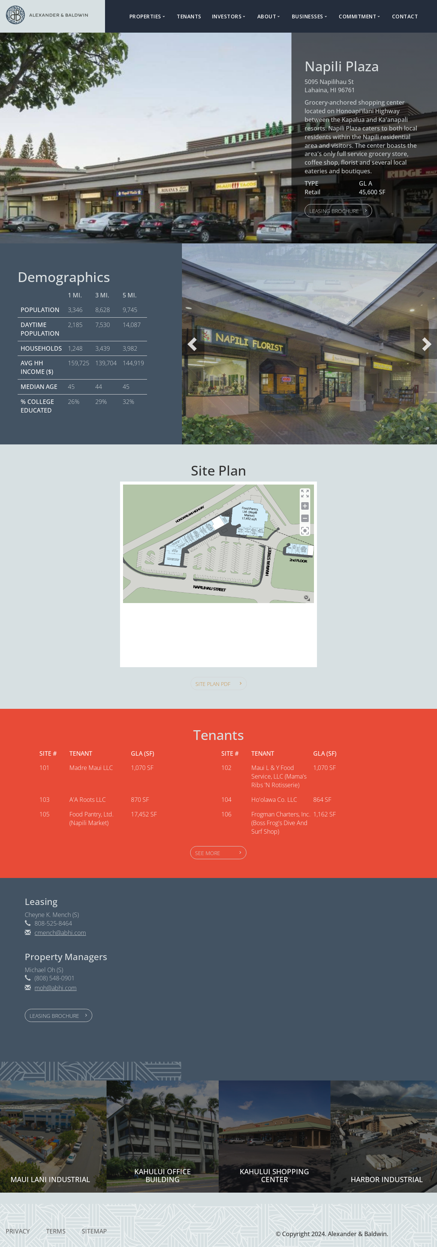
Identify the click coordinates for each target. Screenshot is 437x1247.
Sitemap (94, 1231)
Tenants (189, 16)
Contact (405, 16)
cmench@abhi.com (60, 933)
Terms (56, 1231)
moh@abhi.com (56, 988)
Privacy (18, 1231)
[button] (338, 210)
